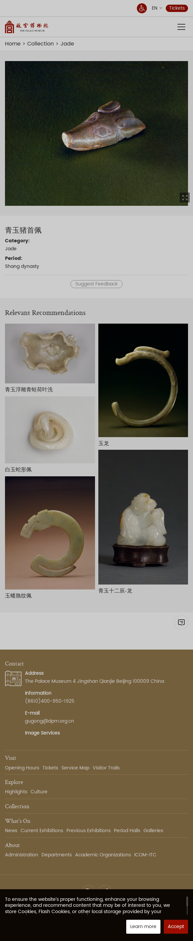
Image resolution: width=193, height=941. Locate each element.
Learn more (143, 926)
